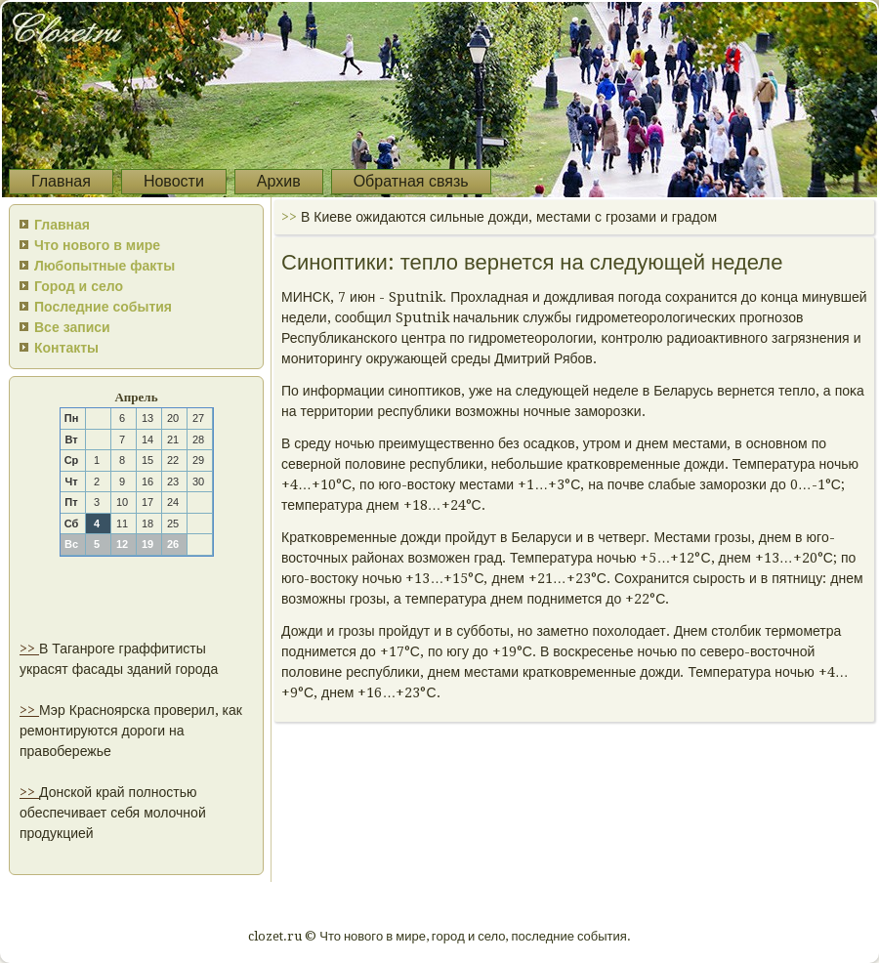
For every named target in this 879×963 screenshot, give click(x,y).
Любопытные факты (104, 265)
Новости (174, 181)
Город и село (78, 286)
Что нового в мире (97, 245)
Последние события (103, 306)
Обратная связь (411, 181)
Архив (279, 181)
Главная (61, 181)
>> (29, 648)
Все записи (72, 327)
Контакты (66, 348)
